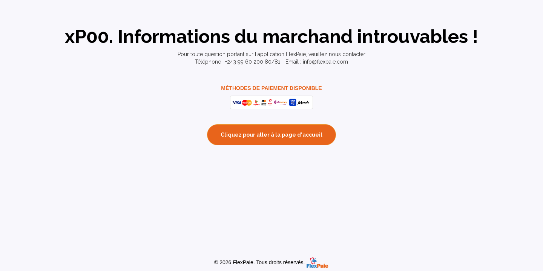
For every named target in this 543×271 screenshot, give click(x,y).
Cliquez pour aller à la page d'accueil (271, 135)
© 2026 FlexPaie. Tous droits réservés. (259, 262)
